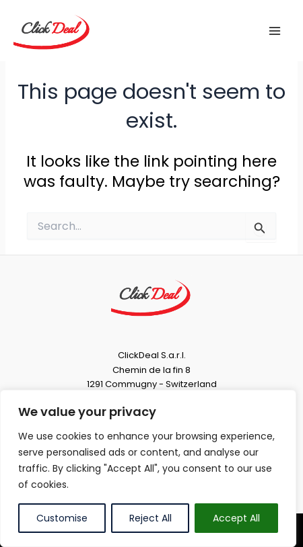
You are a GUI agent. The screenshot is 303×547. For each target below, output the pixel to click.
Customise (62, 518)
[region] (148, 468)
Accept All (236, 518)
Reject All (150, 518)
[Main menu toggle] (275, 30)
